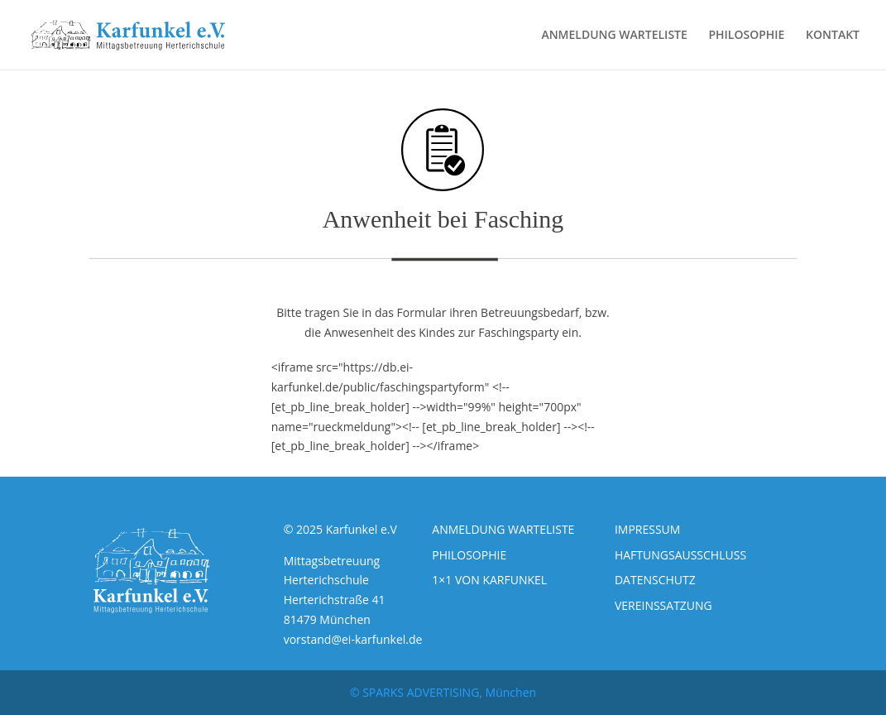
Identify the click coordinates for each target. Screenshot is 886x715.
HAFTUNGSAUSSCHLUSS (680, 555)
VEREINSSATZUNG (663, 605)
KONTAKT (833, 35)
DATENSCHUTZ (655, 580)
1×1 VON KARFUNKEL (489, 580)
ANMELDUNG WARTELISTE (614, 35)
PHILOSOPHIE (746, 35)
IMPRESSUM (648, 529)
